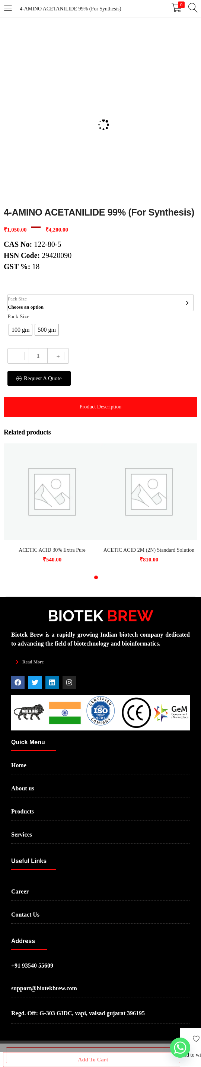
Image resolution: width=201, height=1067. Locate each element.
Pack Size (18, 316)
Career (20, 891)
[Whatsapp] (180, 1048)
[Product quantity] (38, 355)
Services (21, 834)
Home (18, 765)
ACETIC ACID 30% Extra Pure (52, 550)
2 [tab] (105, 577)
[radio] (20, 329)
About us (22, 788)
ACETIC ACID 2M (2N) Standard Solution (149, 550)
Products (22, 811)
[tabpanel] (52, 503)
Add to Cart (93, 1055)
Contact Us (25, 914)
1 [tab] (96, 577)
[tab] (100, 407)
